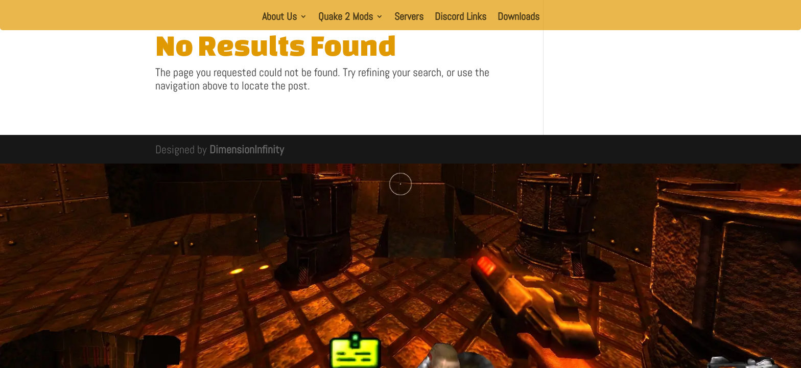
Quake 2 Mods (345, 18)
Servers (408, 18)
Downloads (518, 18)
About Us (279, 18)
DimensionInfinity (246, 149)
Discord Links (460, 18)
